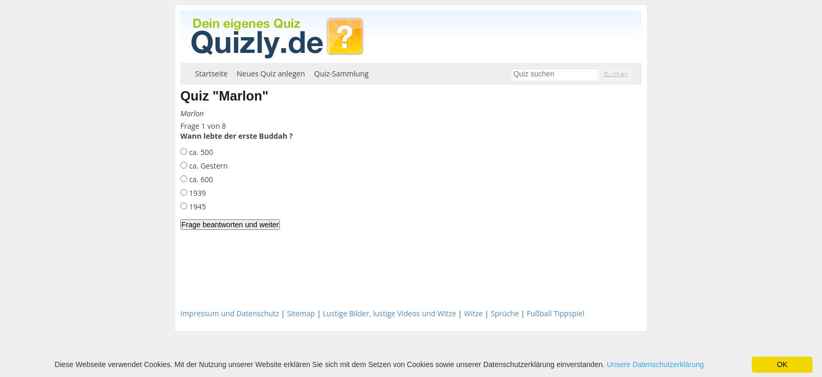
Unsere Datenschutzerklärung (655, 364)
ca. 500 (200, 152)
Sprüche (505, 313)
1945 (196, 207)
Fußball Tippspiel (556, 313)
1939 (196, 193)
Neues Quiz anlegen (271, 74)
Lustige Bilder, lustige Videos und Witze (389, 313)
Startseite (211, 74)
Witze (473, 313)
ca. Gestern (207, 166)
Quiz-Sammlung (341, 74)
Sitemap (301, 313)
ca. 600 (200, 179)
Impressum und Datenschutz (229, 313)
